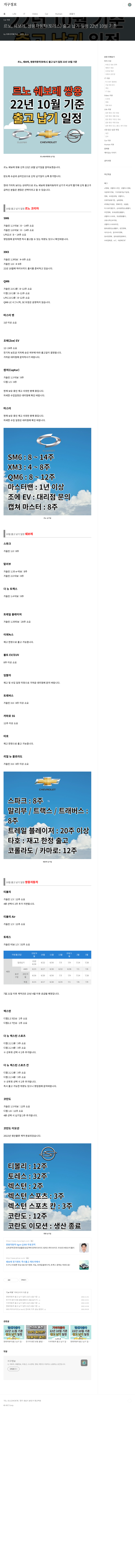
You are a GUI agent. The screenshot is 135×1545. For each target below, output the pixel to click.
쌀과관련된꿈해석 (120, 442)
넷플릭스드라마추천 (111, 430)
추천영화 (107, 418)
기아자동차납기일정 (122, 398)
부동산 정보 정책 (111, 199)
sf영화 (106, 394)
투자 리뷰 (107, 195)
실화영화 (120, 406)
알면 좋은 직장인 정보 (113, 254)
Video (35, 46)
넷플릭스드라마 (109, 422)
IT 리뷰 (107, 213)
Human (58, 46)
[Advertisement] (67, 16)
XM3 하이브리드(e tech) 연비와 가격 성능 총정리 (24, 1442)
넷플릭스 (121, 402)
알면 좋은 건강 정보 (112, 247)
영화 (106, 237)
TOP (130, 1534)
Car (46, 46)
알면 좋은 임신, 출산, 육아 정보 (116, 260)
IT (24, 46)
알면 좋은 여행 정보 (112, 257)
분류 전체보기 (109, 191)
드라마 (107, 233)
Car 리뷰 (10, 1426)
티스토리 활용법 (111, 216)
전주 (106, 271)
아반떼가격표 (109, 398)
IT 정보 (107, 226)
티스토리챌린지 (109, 414)
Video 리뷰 (108, 230)
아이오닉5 (107, 438)
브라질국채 (113, 402)
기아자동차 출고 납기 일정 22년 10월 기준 (22, 1436)
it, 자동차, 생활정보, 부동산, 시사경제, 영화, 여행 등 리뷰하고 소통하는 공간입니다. (37, 1497)
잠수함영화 (108, 442)
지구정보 (10, 37)
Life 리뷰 (107, 244)
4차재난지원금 (109, 410)
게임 (106, 223)
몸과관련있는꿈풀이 (111, 434)
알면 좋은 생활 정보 (112, 251)
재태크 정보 (109, 202)
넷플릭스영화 (125, 394)
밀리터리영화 (117, 438)
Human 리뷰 (109, 279)
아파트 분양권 (110, 209)
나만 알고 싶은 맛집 (111, 264)
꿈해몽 (106, 283)
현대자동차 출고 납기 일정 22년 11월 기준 (22, 1430)
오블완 (126, 410)
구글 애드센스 (110, 219)
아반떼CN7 (122, 446)
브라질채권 (108, 446)
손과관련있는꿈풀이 (123, 414)
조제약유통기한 (109, 406)
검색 (124, 38)
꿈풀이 (72, 46)
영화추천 (119, 410)
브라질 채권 (109, 206)
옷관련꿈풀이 (121, 422)
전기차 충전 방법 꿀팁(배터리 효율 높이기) (22, 1433)
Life (14, 46)
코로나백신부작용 (110, 426)
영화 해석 (108, 240)
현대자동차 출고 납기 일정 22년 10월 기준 (22, 1439)
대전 (106, 268)
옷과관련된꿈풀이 (118, 418)
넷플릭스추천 (115, 394)
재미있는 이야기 (110, 287)
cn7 (115, 446)
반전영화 (123, 434)
